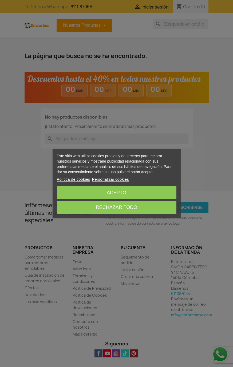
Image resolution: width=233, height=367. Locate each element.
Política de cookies (73, 179)
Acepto (117, 192)
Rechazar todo (116, 207)
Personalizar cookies (110, 179)
